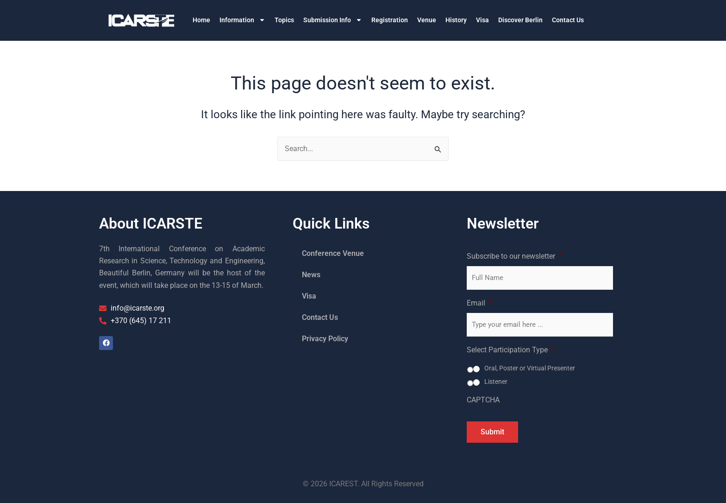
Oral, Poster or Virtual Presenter (529, 368)
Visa (482, 20)
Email (479, 303)
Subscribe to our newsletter (514, 256)
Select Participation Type (511, 349)
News (311, 274)
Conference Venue (333, 253)
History (456, 20)
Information (242, 20)
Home (201, 20)
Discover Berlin (520, 20)
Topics (284, 20)
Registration (389, 20)
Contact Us (568, 20)
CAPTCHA (483, 399)
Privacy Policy (325, 338)
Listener (495, 381)
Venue (426, 20)
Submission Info (332, 20)
